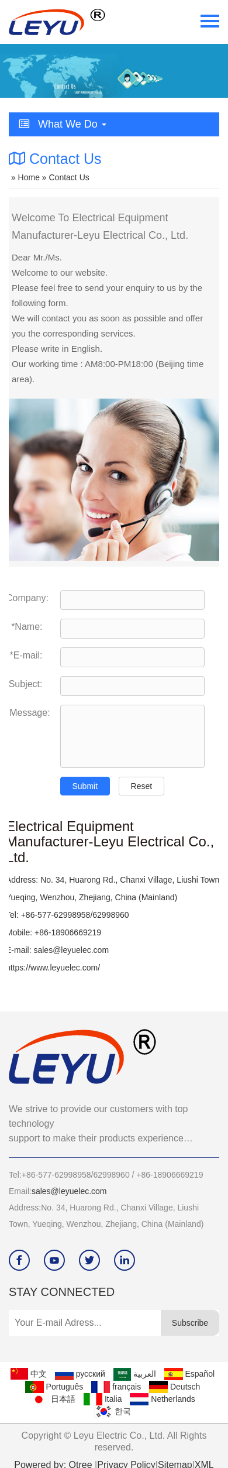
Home (29, 177)
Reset (142, 786)
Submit (85, 786)
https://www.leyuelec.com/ (53, 967)
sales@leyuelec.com (71, 950)
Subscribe (190, 1323)
